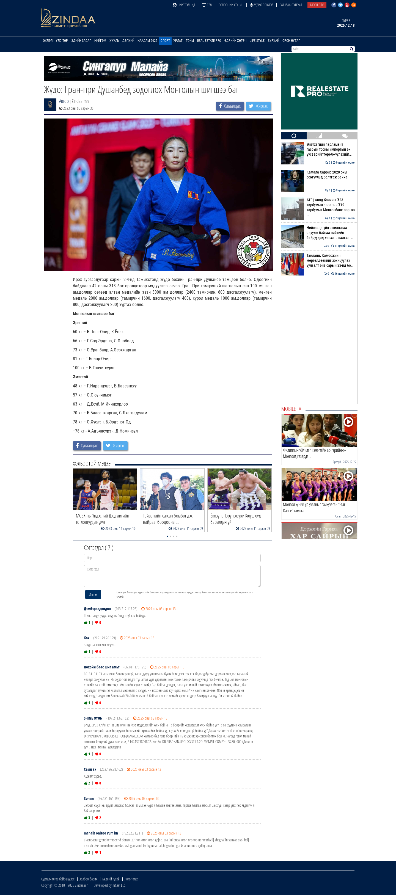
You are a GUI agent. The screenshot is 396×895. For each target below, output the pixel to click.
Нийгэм (100, 41)
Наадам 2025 (147, 41)
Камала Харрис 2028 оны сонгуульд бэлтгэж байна (318, 175)
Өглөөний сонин (231, 4)
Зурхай (273, 41)
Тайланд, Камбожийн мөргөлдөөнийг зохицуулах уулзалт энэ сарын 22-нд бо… (318, 260)
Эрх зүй (337, 461)
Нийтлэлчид (184, 4)
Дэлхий (128, 41)
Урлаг (178, 41)
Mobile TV (317, 4)
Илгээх (93, 594)
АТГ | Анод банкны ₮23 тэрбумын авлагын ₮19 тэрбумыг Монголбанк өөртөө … (318, 207)
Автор (64, 101)
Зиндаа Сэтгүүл (291, 4)
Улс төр (62, 41)
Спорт (165, 41)
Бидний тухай (111, 879)
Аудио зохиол (261, 4)
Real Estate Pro (209, 41)
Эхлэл (48, 41)
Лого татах (131, 879)
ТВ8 (207, 4)
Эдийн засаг (81, 41)
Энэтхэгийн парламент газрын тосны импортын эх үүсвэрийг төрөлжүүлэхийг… (318, 149)
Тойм (190, 41)
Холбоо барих (88, 879)
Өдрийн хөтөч (235, 41)
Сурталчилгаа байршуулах (58, 879)
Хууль (114, 41)
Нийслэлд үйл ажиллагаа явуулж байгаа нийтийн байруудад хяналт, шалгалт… (318, 232)
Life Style (257, 41)
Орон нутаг (291, 41)
